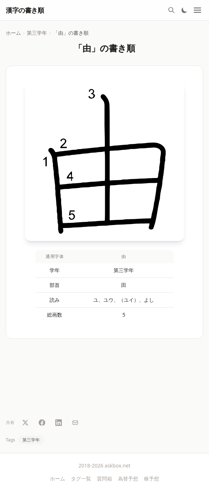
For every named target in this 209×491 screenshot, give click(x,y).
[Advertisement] (104, 380)
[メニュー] (197, 10)
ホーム (13, 32)
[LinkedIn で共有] (58, 422)
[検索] (171, 10)
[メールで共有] (75, 422)
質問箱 (104, 478)
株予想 (151, 478)
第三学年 (37, 32)
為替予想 (128, 478)
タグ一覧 (81, 478)
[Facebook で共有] (42, 422)
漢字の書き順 (25, 10)
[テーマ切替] (184, 10)
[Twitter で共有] (25, 422)
